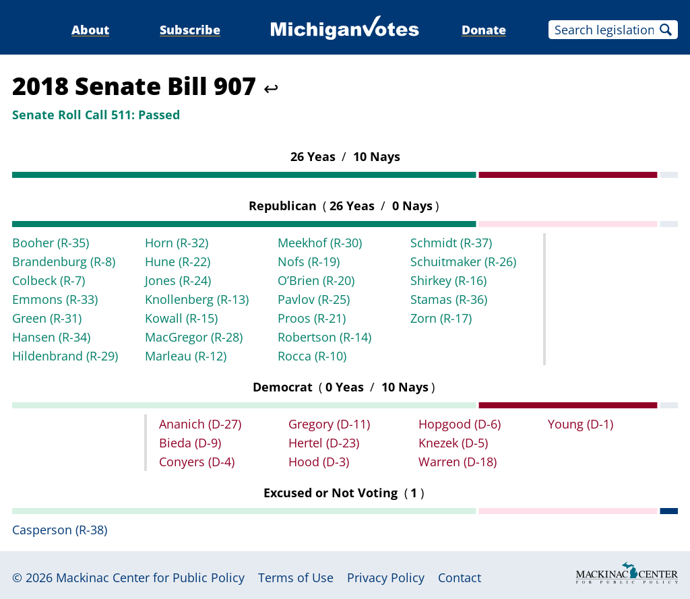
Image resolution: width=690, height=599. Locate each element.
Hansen (51, 337)
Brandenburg (63, 261)
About (90, 30)
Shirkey (448, 280)
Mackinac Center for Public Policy (150, 577)
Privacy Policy (386, 577)
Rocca (312, 356)
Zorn (441, 318)
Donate (484, 30)
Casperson (59, 530)
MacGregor (194, 337)
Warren (457, 461)
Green (47, 318)
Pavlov (314, 299)
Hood (318, 461)
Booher (50, 242)
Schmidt (451, 242)
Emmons (55, 299)
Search (666, 29)
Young (580, 424)
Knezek (453, 443)
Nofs (309, 261)
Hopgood (459, 424)
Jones (178, 280)
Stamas (448, 299)
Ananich (200, 424)
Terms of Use (296, 577)
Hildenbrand (65, 356)
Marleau (185, 356)
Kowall (181, 318)
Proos (312, 318)
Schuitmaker (463, 261)
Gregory (329, 424)
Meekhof (320, 242)
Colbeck (48, 280)
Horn (176, 242)
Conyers (196, 461)
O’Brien (316, 280)
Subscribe (190, 30)
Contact (459, 577)
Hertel (323, 443)
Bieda (190, 443)
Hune (177, 261)
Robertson (324, 337)
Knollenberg (197, 299)
